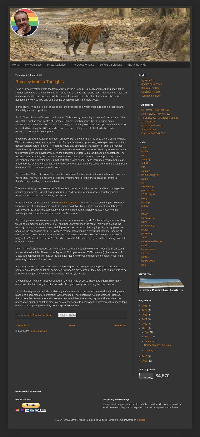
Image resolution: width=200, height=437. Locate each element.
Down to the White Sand (153, 133)
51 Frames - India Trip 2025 (155, 110)
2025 (145, 305)
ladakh (144, 214)
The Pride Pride (137, 64)
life (142, 182)
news (144, 222)
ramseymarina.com (69, 202)
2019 (145, 328)
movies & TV (147, 218)
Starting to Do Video (151, 84)
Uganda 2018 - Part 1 (152, 125)
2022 (145, 319)
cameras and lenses (151, 241)
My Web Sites (33, 64)
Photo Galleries (56, 64)
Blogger (141, 420)
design (144, 198)
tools (143, 265)
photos (144, 229)
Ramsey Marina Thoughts (39, 81)
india (143, 210)
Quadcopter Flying (150, 92)
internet (145, 253)
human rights (148, 249)
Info (143, 167)
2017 (145, 360)
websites (145, 163)
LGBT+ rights (148, 194)
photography (147, 225)
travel (144, 147)
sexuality (145, 159)
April (147, 332)
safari (144, 237)
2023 (145, 314)
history (144, 206)
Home (15, 64)
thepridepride (148, 261)
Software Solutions (110, 64)
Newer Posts (22, 325)
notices (145, 257)
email (144, 245)
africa (144, 155)
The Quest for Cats (82, 64)
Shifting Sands (148, 129)
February (150, 341)
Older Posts (120, 325)
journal (144, 179)
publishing (146, 233)
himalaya (146, 202)
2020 (145, 323)
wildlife (144, 151)
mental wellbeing (149, 174)
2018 (145, 356)
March (148, 336)
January (149, 350)
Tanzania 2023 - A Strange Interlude (159, 117)
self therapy (147, 186)
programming (148, 190)
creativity (145, 171)
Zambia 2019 (148, 121)
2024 (145, 310)
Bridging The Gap (150, 88)
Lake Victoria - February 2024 (156, 113)
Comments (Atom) (38, 331)
